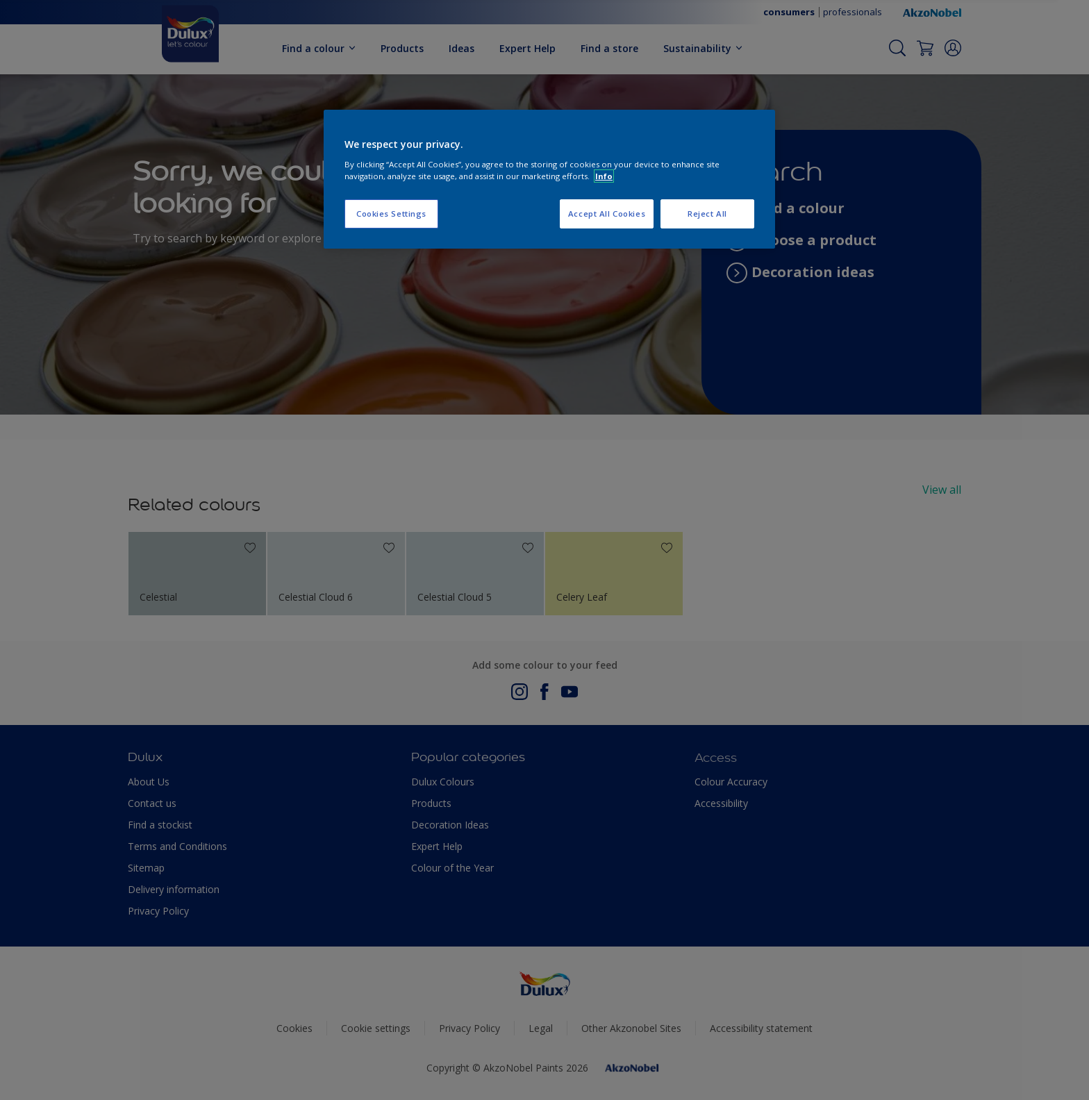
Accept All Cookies (606, 213)
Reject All (707, 213)
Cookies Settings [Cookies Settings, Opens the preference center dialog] (391, 213)
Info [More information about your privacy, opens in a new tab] (604, 176)
